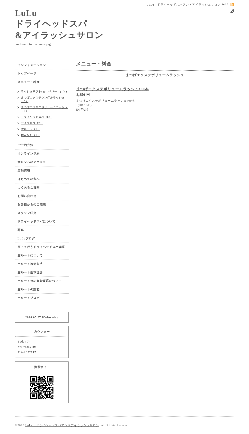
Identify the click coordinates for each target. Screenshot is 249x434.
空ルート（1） (30, 129)
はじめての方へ (29, 179)
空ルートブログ (29, 298)
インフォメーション (32, 65)
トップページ (27, 73)
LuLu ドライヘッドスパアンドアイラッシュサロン (62, 425)
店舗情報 (24, 170)
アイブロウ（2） (32, 123)
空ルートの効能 (29, 289)
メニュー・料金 (29, 82)
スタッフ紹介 (27, 213)
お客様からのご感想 (32, 204)
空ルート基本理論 (30, 272)
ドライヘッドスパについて (36, 221)
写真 (21, 230)
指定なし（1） (30, 135)
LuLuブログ (26, 238)
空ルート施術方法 (30, 264)
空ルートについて (30, 255)
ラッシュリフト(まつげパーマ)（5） (45, 91)
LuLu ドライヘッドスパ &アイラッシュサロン (59, 24)
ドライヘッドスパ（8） (36, 116)
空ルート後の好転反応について (40, 281)
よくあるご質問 (29, 187)
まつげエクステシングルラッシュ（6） (43, 99)
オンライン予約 (29, 153)
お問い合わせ (27, 196)
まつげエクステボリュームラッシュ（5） (44, 109)
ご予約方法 (25, 145)
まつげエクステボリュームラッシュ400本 (112, 89)
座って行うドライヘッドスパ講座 (41, 247)
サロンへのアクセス (32, 162)
